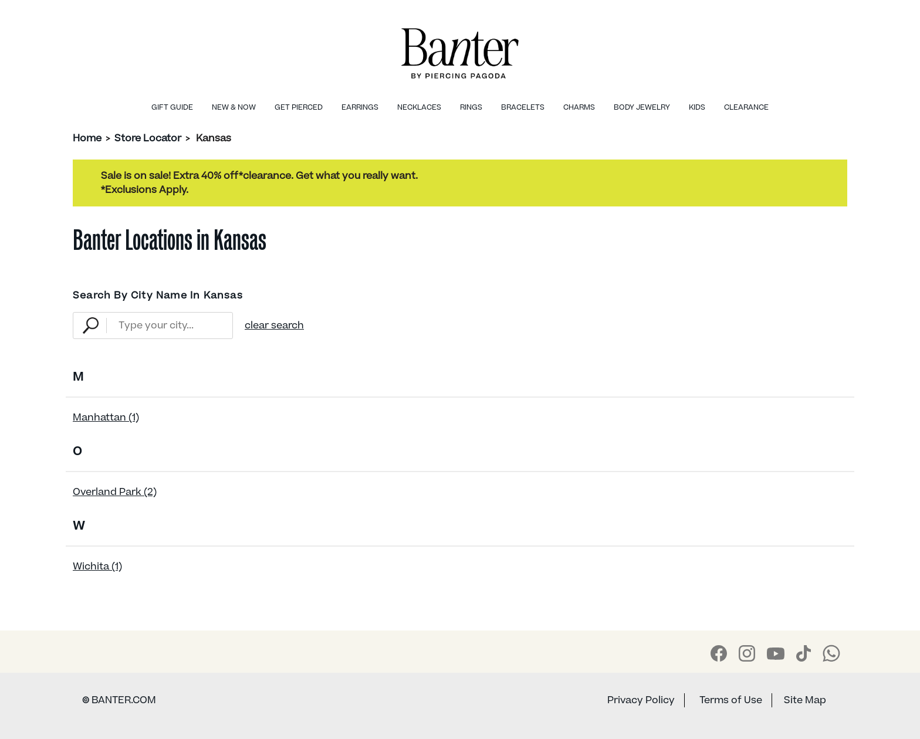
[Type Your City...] (169, 325)
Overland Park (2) (115, 492)
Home (87, 138)
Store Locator (147, 138)
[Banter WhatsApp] (831, 653)
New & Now (234, 107)
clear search (274, 325)
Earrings (359, 107)
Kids (697, 107)
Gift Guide (172, 107)
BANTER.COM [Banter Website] (119, 700)
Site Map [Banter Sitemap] (805, 700)
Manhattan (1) (106, 418)
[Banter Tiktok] (804, 653)
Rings (471, 107)
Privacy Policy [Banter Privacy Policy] (641, 700)
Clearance (746, 107)
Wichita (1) (97, 567)
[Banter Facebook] (719, 653)
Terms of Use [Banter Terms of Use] (730, 700)
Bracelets (522, 107)
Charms (579, 107)
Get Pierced (299, 107)
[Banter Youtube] (775, 653)
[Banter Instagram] (747, 653)
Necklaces (419, 107)
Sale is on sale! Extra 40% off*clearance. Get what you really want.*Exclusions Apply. (259, 183)
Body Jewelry (642, 107)
